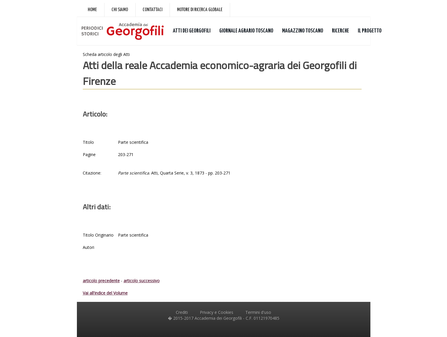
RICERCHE (340, 31)
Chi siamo (120, 9)
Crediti (182, 312)
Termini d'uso (258, 312)
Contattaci (152, 9)
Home (92, 9)
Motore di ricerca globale (199, 9)
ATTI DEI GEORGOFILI (191, 31)
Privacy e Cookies (216, 312)
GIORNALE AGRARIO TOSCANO (246, 31)
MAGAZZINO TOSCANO (302, 31)
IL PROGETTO (370, 31)
